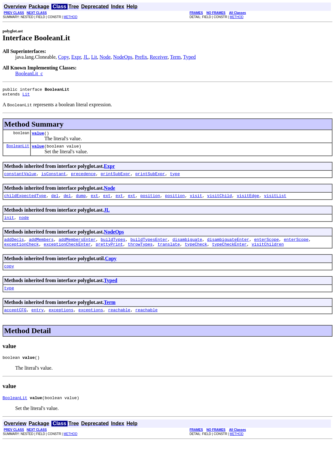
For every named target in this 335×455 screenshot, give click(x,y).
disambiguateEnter (228, 247)
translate (169, 252)
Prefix (141, 57)
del (54, 201)
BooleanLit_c (29, 73)
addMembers (41, 247)
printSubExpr (115, 178)
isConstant (53, 178)
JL (86, 57)
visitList (275, 201)
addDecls (14, 247)
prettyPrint (109, 252)
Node (105, 57)
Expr (76, 57)
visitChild (219, 201)
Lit (94, 57)
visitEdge (248, 201)
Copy (63, 57)
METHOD (70, 17)
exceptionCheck (21, 252)
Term (175, 57)
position (150, 201)
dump (81, 201)
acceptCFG (15, 321)
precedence (83, 178)
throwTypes (140, 252)
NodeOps (122, 57)
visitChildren (268, 252)
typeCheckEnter (229, 252)
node (24, 224)
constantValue (20, 178)
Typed (189, 57)
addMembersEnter (77, 247)
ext (94, 201)
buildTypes (113, 247)
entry (37, 321)
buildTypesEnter (149, 247)
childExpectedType (25, 201)
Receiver (159, 57)
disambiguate (187, 247)
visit (196, 201)
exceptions (61, 321)
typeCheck (196, 252)
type (175, 178)
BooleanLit (17, 149)
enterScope (266, 247)
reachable (119, 321)
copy (9, 275)
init (9, 224)
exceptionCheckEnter (67, 252)
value (38, 136)
